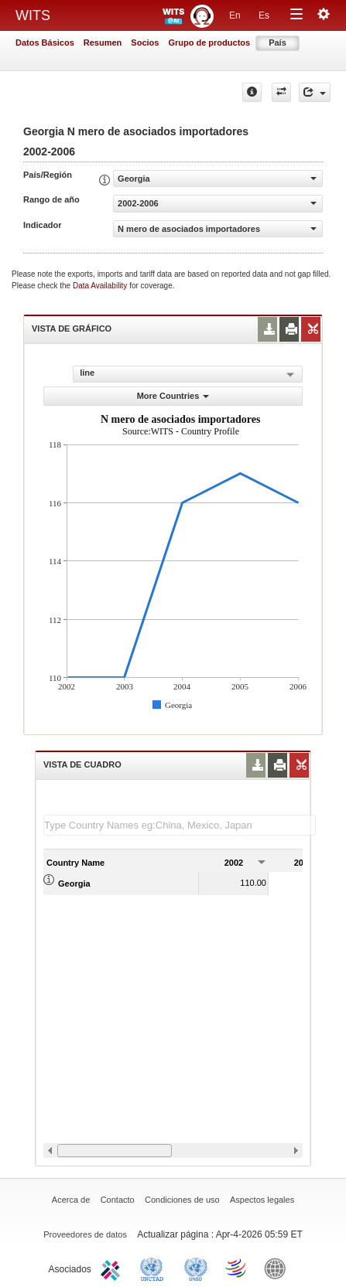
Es (264, 15)
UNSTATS (195, 1267)
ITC (113, 1267)
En (235, 15)
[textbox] (179, 825)
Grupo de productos (209, 42)
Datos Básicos (44, 42)
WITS (32, 15)
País (277, 42)
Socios (145, 42)
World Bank (278, 1267)
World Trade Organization (236, 1267)
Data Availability (101, 285)
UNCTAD (154, 1267)
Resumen (103, 42)
